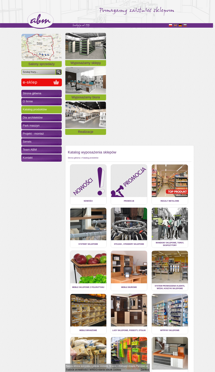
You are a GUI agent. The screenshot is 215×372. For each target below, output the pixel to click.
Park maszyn (31, 125)
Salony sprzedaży (41, 64)
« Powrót (72, 353)
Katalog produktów (35, 109)
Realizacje (173, 66)
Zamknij (145, 369)
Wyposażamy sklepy (86, 66)
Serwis (27, 141)
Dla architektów (33, 117)
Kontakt (28, 157)
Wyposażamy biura (129, 66)
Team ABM (30, 149)
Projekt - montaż (33, 133)
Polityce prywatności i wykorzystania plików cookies (93, 369)
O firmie (28, 101)
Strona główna (32, 93)
